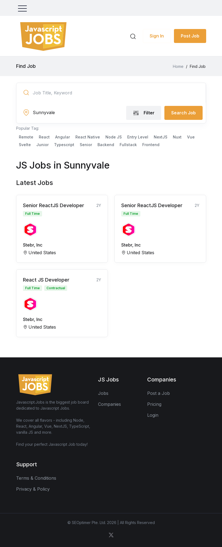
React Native (87, 137)
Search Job (183, 112)
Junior (42, 144)
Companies (109, 404)
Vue (191, 137)
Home (178, 66)
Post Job (190, 36)
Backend (105, 144)
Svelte (25, 144)
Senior (86, 144)
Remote (26, 137)
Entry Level (137, 137)
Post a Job (158, 393)
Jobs (103, 393)
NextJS (160, 137)
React (44, 137)
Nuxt (177, 137)
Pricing (154, 404)
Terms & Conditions (36, 478)
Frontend (150, 144)
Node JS (113, 137)
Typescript (64, 144)
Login (152, 415)
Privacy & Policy (33, 489)
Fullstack (128, 144)
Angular (62, 137)
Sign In (157, 36)
